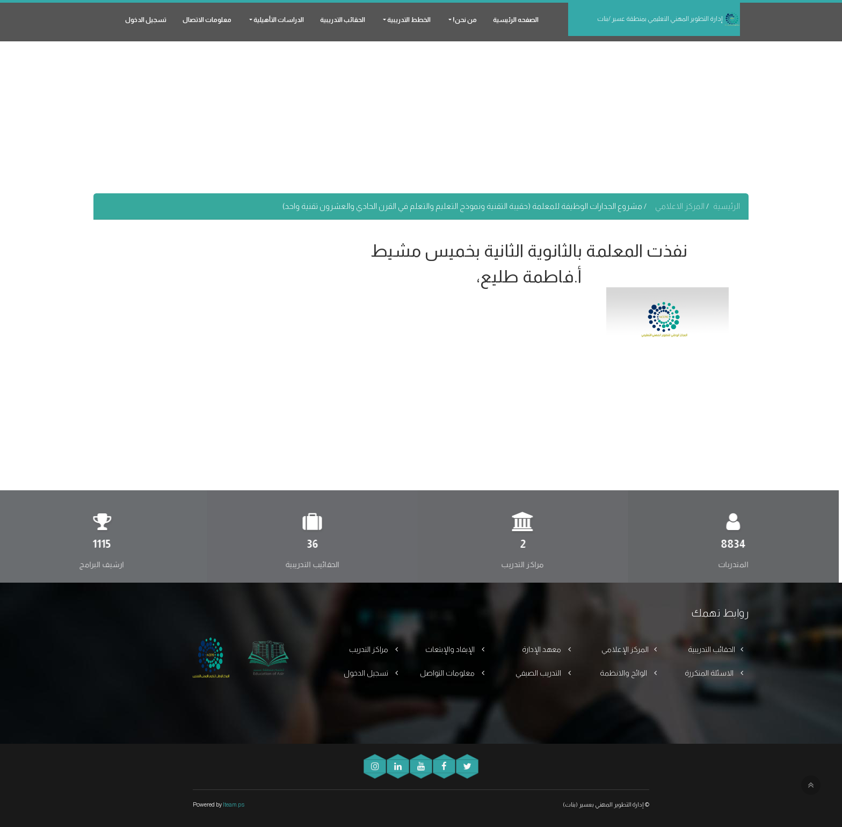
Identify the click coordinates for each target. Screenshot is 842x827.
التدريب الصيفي (539, 673)
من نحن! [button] (464, 20)
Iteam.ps (233, 804)
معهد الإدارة (542, 649)
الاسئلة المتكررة (710, 673)
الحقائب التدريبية (342, 20)
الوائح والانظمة (624, 673)
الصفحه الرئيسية (516, 20)
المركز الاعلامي (680, 206)
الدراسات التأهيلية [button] (278, 20)
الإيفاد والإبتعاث (450, 649)
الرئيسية (726, 206)
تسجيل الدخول (145, 20)
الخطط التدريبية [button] (408, 20)
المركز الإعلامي (625, 649)
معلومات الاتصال (207, 20)
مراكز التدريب (369, 649)
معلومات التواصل (448, 673)
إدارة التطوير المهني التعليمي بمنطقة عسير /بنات (668, 19)
